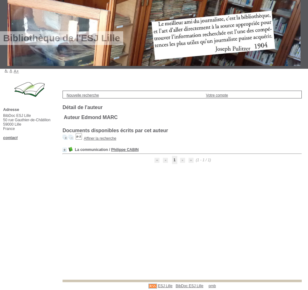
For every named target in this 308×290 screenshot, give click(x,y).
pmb (212, 286)
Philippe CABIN (125, 150)
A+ (16, 71)
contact (10, 137)
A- (6, 70)
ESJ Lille (165, 286)
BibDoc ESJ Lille (190, 286)
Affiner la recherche (100, 138)
